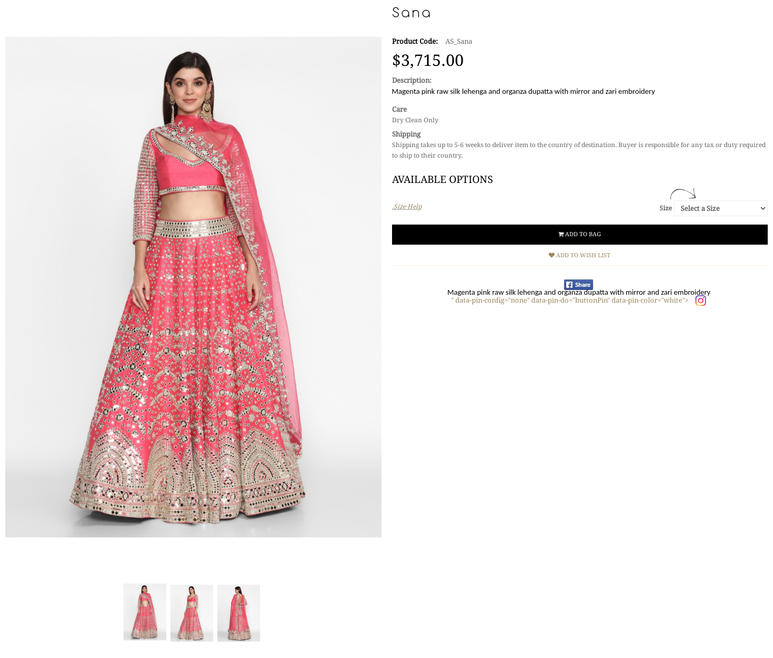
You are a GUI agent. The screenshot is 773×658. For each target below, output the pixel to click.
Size (666, 208)
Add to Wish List (579, 255)
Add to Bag (579, 234)
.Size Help (407, 206)
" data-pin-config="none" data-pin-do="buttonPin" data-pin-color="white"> (570, 300)
